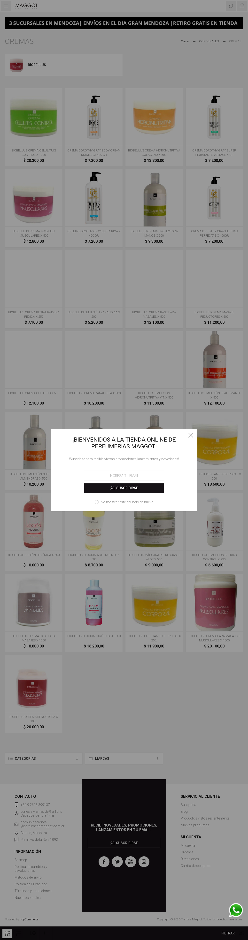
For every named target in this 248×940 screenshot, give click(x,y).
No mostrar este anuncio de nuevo (127, 502)
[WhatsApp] (236, 910)
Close (190, 435)
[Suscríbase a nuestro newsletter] (124, 476)
